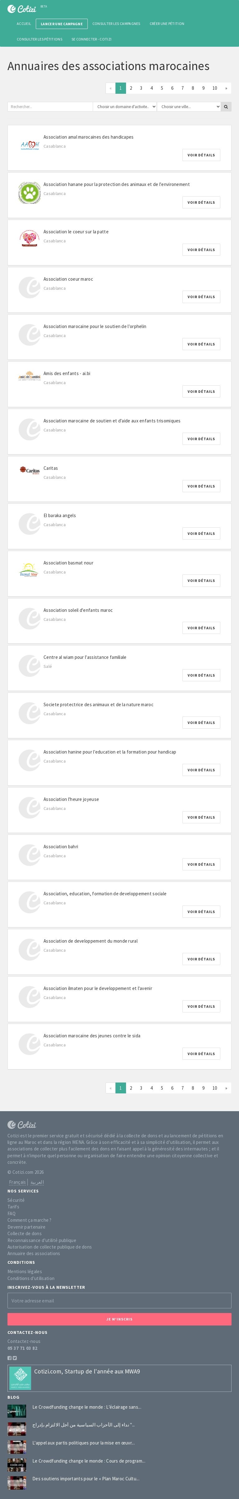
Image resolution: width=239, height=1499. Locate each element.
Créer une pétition (167, 23)
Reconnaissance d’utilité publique (41, 1240)
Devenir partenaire (26, 1227)
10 (215, 88)
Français (17, 1182)
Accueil (24, 23)
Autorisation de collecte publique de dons (49, 1247)
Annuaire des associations (33, 1253)
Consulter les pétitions (39, 39)
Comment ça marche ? (29, 1220)
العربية (37, 1182)
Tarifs (13, 1207)
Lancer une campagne (62, 23)
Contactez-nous (23, 1341)
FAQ (11, 1213)
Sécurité (16, 1200)
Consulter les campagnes (116, 23)
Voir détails (201, 155)
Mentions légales (24, 1271)
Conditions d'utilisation (30, 1278)
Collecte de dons (24, 1233)
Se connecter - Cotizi (91, 39)
